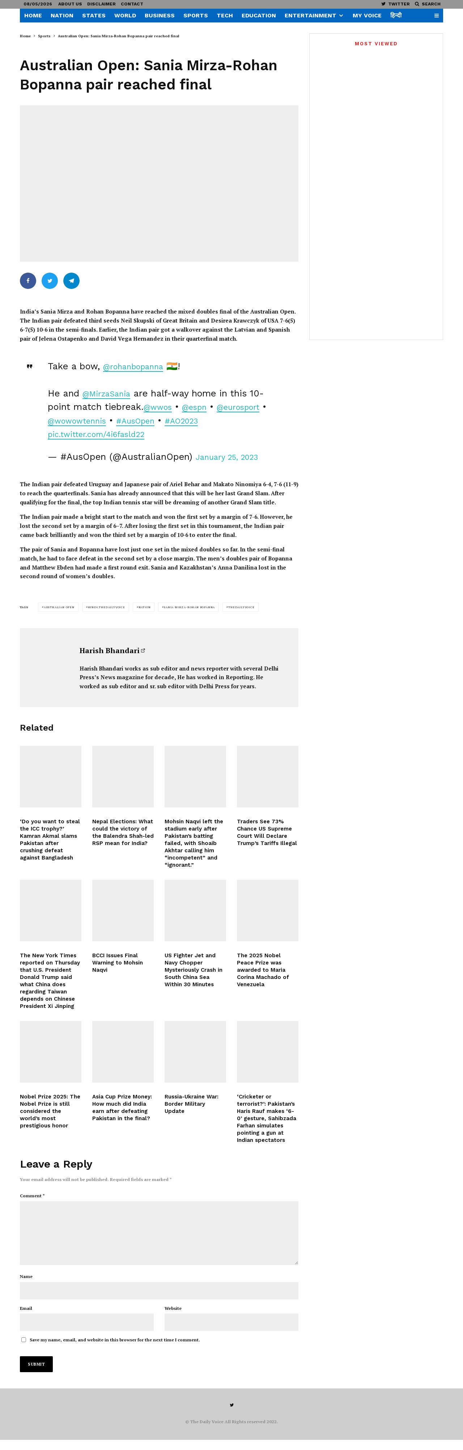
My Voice (367, 15)
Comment (32, 1202)
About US (70, 4)
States (94, 15)
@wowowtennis (143, 414)
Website (173, 1318)
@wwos (174, 400)
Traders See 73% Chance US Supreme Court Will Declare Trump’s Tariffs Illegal (267, 853)
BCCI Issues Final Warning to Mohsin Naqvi (117, 983)
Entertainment (310, 15)
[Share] (28, 281)
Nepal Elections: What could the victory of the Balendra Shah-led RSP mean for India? (123, 853)
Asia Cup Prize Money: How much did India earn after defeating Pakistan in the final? (122, 1128)
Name (26, 1286)
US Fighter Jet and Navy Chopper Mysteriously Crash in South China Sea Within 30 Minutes (193, 990)
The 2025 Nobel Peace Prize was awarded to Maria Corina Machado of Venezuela (263, 990)
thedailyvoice (241, 614)
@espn (216, 400)
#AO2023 (68, 427)
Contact (132, 4)
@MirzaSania (111, 387)
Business (160, 15)
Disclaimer (101, 4)
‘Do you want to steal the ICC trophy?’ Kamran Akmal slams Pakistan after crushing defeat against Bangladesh (50, 860)
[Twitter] (395, 4)
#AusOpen (210, 414)
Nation (62, 15)
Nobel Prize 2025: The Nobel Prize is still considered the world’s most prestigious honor (50, 1131)
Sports (195, 15)
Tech (225, 15)
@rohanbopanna (139, 359)
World (125, 15)
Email (26, 1318)
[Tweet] (50, 281)
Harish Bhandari (110, 658)
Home (33, 15)
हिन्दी (396, 15)
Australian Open (59, 614)
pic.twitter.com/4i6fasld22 (149, 427)
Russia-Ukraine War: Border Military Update (191, 1124)
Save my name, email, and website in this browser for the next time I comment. (115, 1350)
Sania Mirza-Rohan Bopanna (189, 614)
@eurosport (73, 414)
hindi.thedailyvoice (106, 614)
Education (259, 15)
